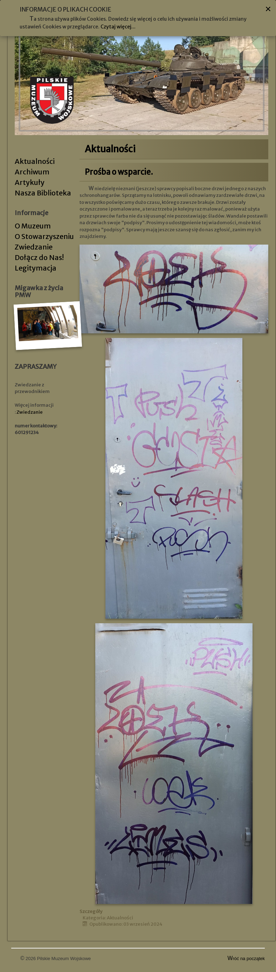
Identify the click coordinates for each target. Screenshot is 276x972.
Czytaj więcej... (118, 27)
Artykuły (29, 182)
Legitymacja (35, 268)
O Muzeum (33, 225)
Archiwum (32, 171)
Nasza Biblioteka (43, 192)
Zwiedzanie (34, 246)
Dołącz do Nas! (39, 257)
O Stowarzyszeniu (44, 236)
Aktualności (35, 161)
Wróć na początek (246, 958)
